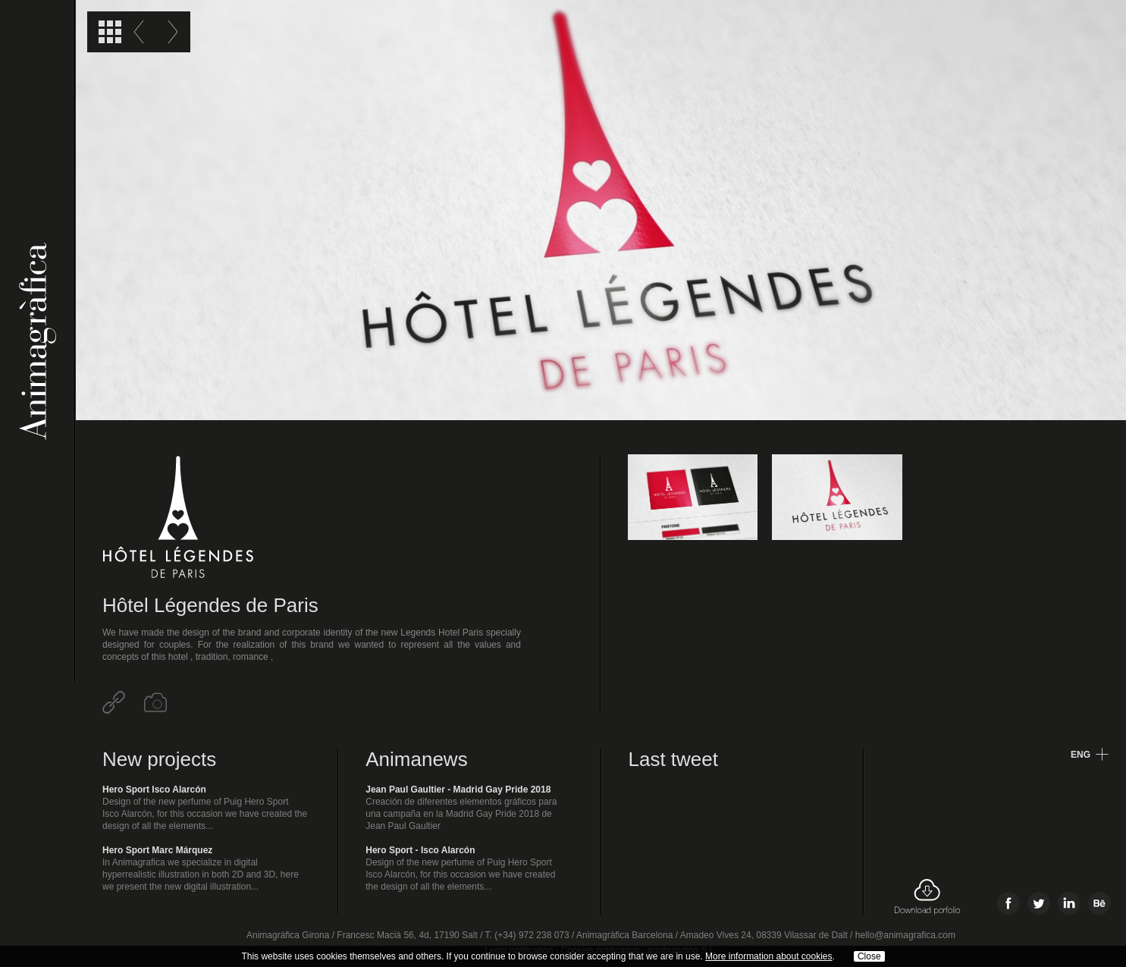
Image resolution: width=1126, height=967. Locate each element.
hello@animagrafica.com (905, 935)
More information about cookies (768, 956)
